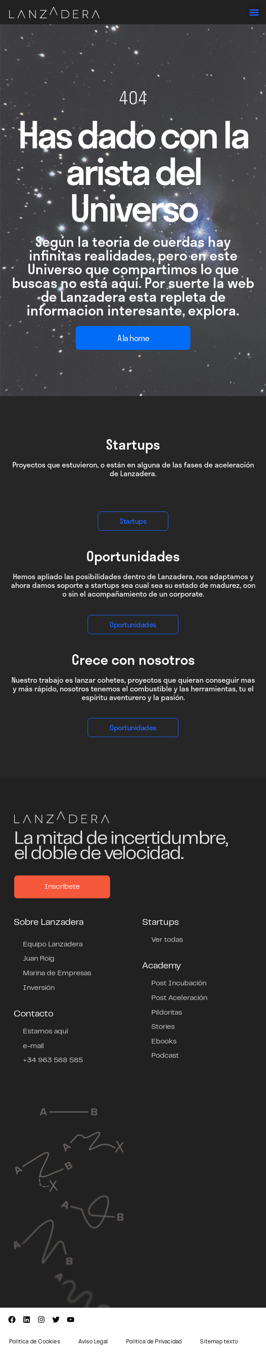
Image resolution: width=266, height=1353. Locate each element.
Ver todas (167, 940)
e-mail (33, 1046)
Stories (163, 1027)
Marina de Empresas (57, 973)
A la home (133, 337)
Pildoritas (166, 1013)
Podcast (165, 1056)
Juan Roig (39, 959)
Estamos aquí (45, 1031)
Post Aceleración (179, 998)
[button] (253, 12)
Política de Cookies (34, 1342)
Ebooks (164, 1041)
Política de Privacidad (154, 1342)
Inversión (39, 988)
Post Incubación (178, 983)
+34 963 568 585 (53, 1060)
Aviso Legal (93, 1342)
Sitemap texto (219, 1342)
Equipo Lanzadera (53, 944)
